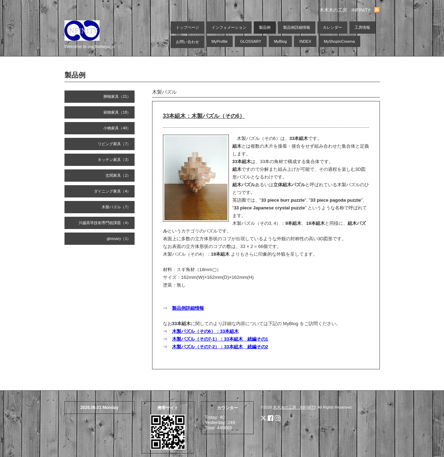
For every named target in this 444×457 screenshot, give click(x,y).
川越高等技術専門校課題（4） (104, 223)
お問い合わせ (187, 42)
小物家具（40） (117, 128)
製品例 (265, 27)
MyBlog (280, 41)
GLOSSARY (250, 41)
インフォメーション (229, 27)
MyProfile (220, 41)
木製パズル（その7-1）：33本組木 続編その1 (220, 339)
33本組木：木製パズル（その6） (204, 116)
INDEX (305, 41)
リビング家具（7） (114, 144)
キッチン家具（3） (114, 159)
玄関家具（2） (118, 175)
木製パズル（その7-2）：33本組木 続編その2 (220, 346)
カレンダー (332, 27)
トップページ (187, 27)
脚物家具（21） (117, 96)
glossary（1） (119, 238)
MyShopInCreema (339, 41)
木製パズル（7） (116, 207)
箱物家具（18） (117, 112)
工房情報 (362, 27)
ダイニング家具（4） (112, 191)
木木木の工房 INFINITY (294, 407)
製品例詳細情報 (296, 27)
